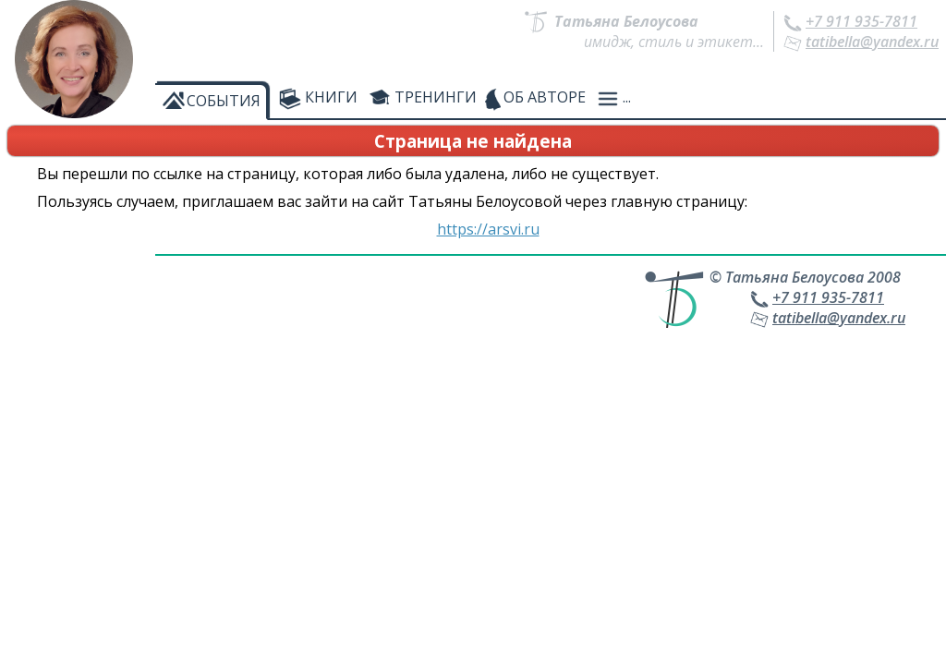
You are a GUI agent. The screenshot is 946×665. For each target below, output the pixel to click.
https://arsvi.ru (488, 229)
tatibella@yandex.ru (872, 41)
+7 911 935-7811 (861, 21)
